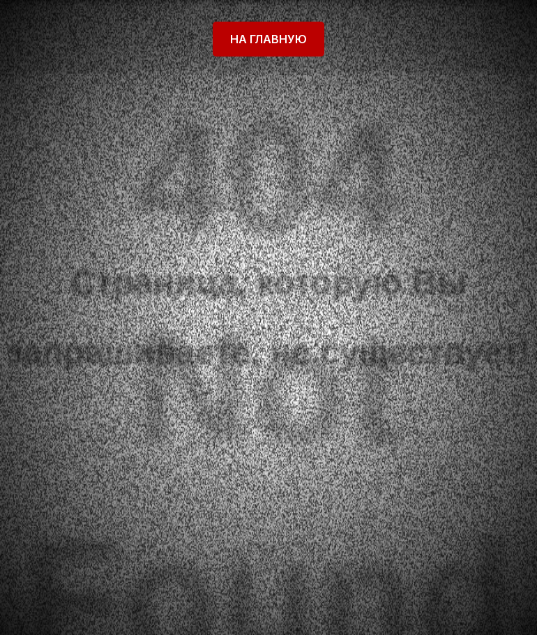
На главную (268, 39)
